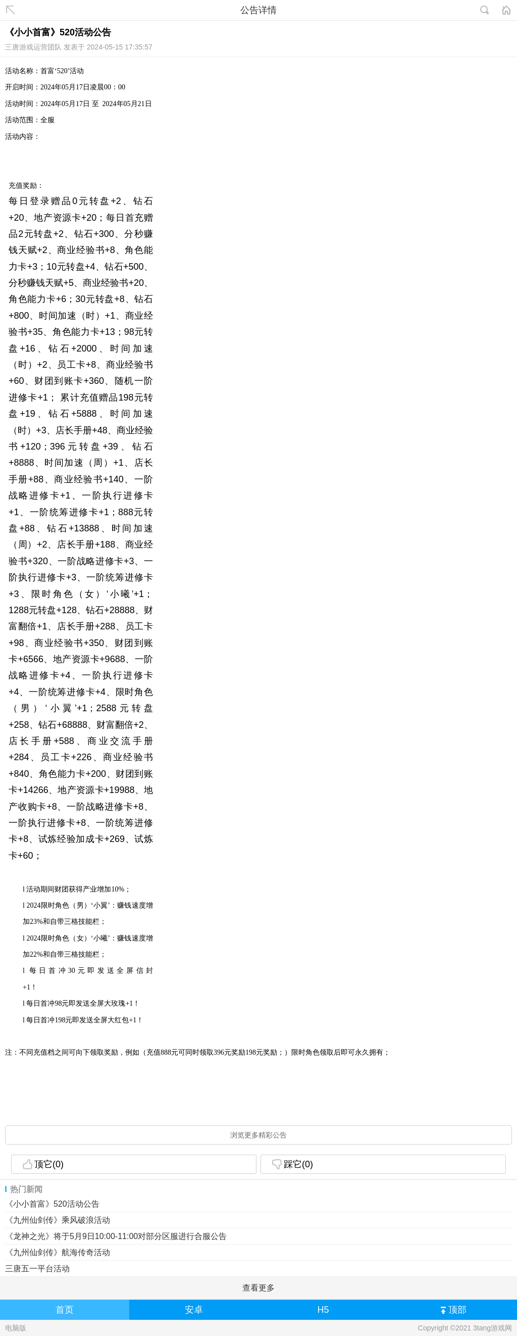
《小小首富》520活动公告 (52, 1204)
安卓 (194, 1310)
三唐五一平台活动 (37, 1268)
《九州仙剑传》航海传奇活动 (57, 1252)
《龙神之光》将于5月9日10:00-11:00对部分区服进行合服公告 (116, 1236)
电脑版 (15, 1328)
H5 (323, 1310)
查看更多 (258, 1287)
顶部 (454, 1311)
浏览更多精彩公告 (258, 1135)
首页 (65, 1310)
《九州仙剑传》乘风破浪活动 (57, 1220)
